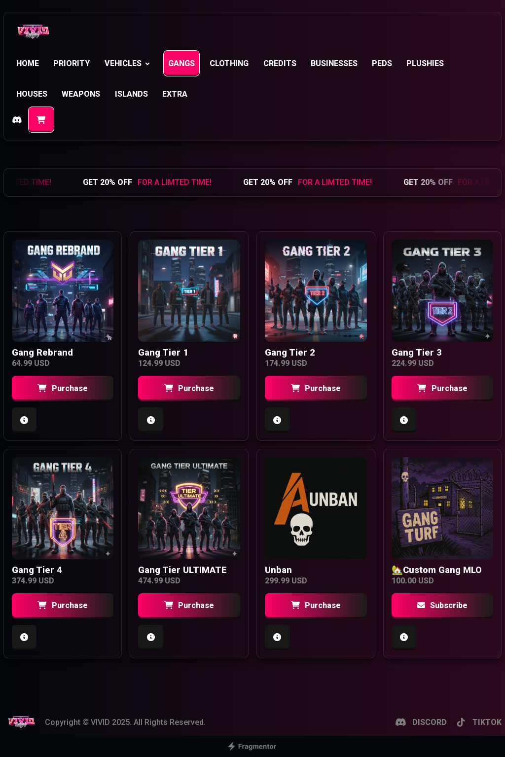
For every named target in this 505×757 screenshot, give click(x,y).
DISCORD (420, 722)
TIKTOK (478, 722)
